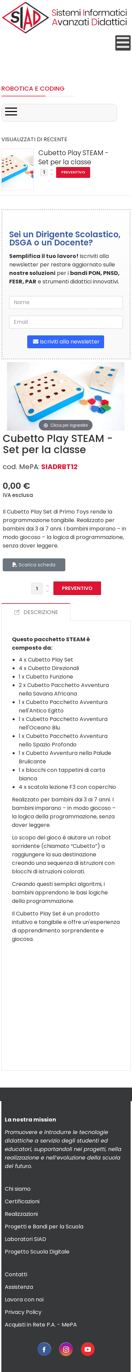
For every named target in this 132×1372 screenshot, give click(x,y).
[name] (66, 302)
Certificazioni (22, 1201)
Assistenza (19, 1287)
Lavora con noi (24, 1299)
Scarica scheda (34, 564)
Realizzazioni (21, 1214)
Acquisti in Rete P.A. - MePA (41, 1325)
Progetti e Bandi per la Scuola (44, 1226)
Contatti (16, 1274)
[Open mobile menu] (123, 43)
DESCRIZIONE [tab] (36, 612)
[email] (66, 322)
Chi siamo (18, 1189)
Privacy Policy (23, 1312)
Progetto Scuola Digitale (37, 1252)
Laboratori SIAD (25, 1239)
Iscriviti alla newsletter (66, 342)
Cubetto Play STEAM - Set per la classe (73, 157)
